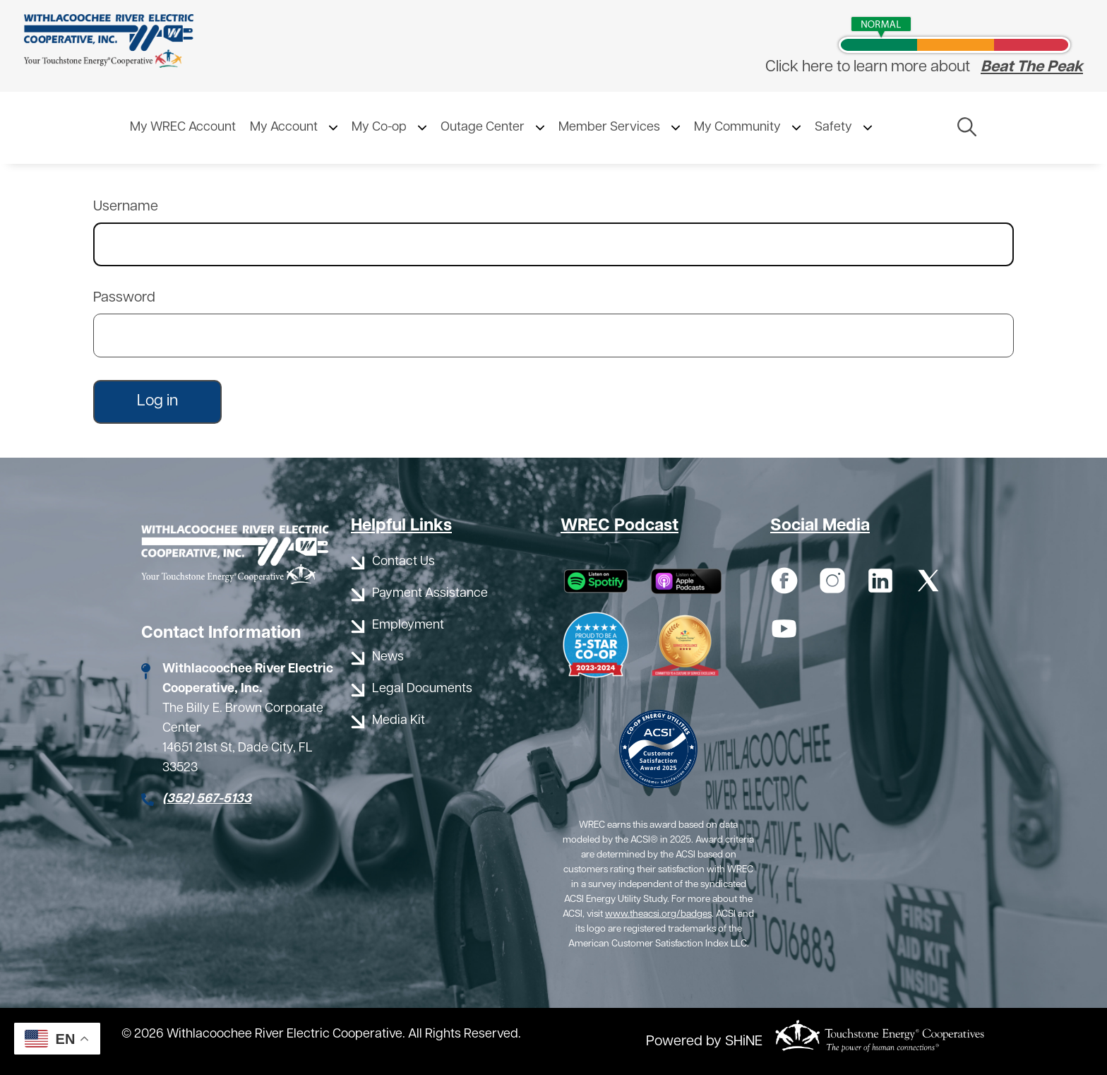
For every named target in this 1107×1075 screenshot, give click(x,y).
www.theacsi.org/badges (658, 914)
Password (124, 298)
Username (125, 207)
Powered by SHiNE (704, 1042)
